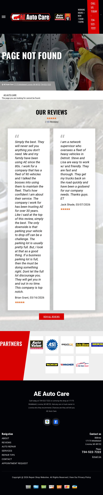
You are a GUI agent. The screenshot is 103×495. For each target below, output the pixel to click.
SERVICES (7, 450)
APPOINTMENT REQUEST (15, 463)
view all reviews (51, 316)
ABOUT (5, 438)
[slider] (51, 118)
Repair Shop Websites (39, 477)
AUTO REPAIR (9, 446)
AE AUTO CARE (10, 95)
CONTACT (7, 459)
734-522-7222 (93, 24)
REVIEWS (6, 442)
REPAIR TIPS (8, 455)
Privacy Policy (84, 477)
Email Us (96, 457)
